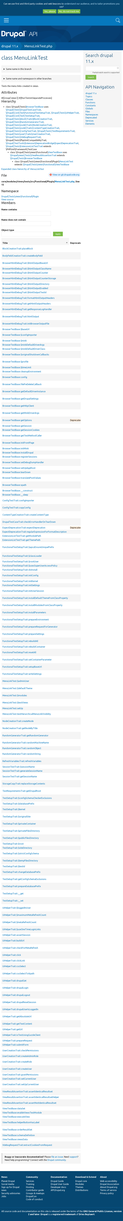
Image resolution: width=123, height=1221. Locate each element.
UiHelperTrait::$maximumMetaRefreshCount (24, 915)
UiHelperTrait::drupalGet (14, 980)
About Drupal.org (108, 1187)
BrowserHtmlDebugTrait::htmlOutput (20, 316)
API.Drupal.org (58, 1190)
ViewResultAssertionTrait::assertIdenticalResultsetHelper (30, 1097)
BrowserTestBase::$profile (15, 361)
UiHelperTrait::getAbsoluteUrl (16, 1016)
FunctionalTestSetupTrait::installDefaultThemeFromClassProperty (35, 598)
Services (89, 120)
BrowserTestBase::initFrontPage (18, 442)
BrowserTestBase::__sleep (15, 494)
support (73, 1157)
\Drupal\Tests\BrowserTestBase (26, 158)
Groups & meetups (35, 1193)
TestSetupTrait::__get (13, 893)
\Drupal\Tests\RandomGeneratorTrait (25, 122)
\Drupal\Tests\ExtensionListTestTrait (24, 146)
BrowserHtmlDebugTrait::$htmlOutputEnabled (25, 288)
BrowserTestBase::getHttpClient (18, 406)
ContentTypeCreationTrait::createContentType (25, 515)
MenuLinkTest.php (38, 46)
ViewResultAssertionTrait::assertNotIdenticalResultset (29, 1103)
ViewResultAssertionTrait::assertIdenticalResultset (27, 1091)
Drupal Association (109, 1184)
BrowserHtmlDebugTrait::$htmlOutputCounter (25, 273)
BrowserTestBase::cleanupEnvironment (21, 371)
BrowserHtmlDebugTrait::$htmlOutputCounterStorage (29, 278)
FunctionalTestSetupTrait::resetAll (19, 652)
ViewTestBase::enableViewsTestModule (22, 1112)
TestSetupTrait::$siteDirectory (17, 848)
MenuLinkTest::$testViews (15, 702)
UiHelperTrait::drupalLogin (15, 988)
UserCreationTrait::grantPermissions (20, 1074)
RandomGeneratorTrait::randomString (21, 754)
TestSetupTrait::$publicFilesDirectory (20, 838)
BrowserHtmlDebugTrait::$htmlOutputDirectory (25, 284)
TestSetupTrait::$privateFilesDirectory (21, 831)
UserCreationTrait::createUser (17, 1069)
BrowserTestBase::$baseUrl (15, 329)
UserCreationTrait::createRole (17, 1061)
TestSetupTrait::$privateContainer (19, 823)
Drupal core (81, 1181)
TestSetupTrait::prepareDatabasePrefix (21, 886)
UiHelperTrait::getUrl (12, 1029)
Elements (90, 124)
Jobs (3, 1196)
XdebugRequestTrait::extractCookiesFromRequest (27, 1145)
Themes (79, 1187)
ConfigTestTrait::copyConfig (16, 507)
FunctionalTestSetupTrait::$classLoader (22, 556)
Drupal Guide (57, 1181)
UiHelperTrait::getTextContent (17, 1023)
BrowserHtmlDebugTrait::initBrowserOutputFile (25, 323)
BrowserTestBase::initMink (15, 448)
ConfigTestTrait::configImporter (18, 500)
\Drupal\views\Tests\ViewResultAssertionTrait (33, 155)
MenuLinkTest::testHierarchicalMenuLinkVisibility (26, 714)
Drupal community (56, 1160)
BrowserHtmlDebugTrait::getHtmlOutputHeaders (26, 303)
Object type (7, 230)
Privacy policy (107, 1193)
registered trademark (64, 1214)
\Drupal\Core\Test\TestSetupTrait (23, 116)
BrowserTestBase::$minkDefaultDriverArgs (23, 345)
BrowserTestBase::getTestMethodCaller (22, 435)
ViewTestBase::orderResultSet (17, 1129)
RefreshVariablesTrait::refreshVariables (21, 761)
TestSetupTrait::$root (13, 843)
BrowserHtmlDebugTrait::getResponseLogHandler (27, 309)
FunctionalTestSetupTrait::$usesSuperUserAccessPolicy (29, 565)
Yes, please (49, 11)
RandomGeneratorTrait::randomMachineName (25, 742)
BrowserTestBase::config (14, 377)
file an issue (57, 1157)
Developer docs (58, 1187)
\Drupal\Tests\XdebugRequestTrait (23, 137)
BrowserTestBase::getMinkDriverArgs (20, 413)
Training (30, 1184)
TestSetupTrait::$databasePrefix (18, 803)
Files (87, 111)
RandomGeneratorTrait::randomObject (21, 748)
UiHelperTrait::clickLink (13, 960)
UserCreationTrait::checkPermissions (20, 1050)
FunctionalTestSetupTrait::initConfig (20, 575)
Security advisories (10, 1193)
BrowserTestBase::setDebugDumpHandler (23, 462)
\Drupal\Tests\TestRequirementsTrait (56, 131)
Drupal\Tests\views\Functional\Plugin (20, 196)
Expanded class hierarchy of (22, 169)
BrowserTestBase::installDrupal (17, 452)
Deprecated (91, 117)
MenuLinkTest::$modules (14, 695)
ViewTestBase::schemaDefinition (18, 1135)
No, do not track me (69, 11)
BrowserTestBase (34, 106)
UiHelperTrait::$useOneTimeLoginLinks (21, 929)
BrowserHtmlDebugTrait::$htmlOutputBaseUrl (25, 263)
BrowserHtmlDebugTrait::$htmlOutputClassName (26, 268)
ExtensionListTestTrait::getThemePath (21, 540)
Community (32, 1177)
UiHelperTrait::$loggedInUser (16, 908)
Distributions (81, 1190)
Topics (88, 96)
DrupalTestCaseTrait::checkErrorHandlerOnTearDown (29, 522)
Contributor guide (35, 1190)
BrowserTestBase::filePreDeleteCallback (22, 384)
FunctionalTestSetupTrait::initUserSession (23, 591)
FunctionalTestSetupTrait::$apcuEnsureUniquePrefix (28, 547)
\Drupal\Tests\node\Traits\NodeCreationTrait (29, 125)
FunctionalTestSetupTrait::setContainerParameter (27, 659)
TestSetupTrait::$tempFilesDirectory (20, 860)
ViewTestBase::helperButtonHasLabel (20, 1122)
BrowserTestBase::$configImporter (19, 335)
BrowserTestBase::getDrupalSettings (20, 398)
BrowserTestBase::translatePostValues (21, 478)
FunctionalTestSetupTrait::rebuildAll (20, 641)
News (4, 1177)
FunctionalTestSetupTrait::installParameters (24, 612)
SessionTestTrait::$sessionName (18, 767)
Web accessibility (108, 1181)
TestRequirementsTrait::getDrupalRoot (21, 791)
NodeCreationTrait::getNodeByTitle (20, 728)
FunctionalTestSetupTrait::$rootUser (20, 561)
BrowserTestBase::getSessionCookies (21, 430)
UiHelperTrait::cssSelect (14, 966)
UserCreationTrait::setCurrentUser (19, 1078)
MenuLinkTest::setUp (12, 708)
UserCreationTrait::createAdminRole (20, 1056)
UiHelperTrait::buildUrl (13, 940)
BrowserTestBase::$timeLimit (16, 367)
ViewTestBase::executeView (16, 1117)
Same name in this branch (18, 69)
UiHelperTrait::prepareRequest (17, 1040)
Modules (79, 1184)
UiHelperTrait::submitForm (15, 1044)
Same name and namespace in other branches (29, 78)
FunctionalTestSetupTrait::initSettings (21, 585)
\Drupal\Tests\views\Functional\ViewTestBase (46, 164)
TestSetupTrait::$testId (13, 866)
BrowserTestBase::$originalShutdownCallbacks (25, 354)
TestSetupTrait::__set (12, 900)
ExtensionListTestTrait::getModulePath (21, 536)
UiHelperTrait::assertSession (16, 935)
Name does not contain (13, 220)
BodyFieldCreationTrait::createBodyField (22, 255)
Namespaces (91, 114)
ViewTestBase (55, 152)
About (103, 1177)
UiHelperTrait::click (11, 955)
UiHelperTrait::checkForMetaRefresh (20, 948)
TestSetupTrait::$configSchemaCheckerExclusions (27, 798)
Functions (90, 102)
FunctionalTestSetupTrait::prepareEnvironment (25, 619)
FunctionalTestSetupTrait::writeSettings (22, 674)
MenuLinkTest (66, 161)
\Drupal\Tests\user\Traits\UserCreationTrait (28, 134)
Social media (7, 1184)
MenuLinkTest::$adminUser (15, 681)
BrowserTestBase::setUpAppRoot (18, 468)
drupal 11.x (9, 46)
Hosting (30, 1187)
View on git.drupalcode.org (65, 174)
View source (7, 199)
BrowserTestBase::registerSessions (19, 456)
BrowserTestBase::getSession (17, 426)
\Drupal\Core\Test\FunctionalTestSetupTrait (28, 113)
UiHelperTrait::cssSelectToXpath (18, 973)
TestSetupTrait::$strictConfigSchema (20, 853)
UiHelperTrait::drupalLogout (16, 995)
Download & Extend (85, 1177)
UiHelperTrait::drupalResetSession (19, 1002)
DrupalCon (31, 1196)
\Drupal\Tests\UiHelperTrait (65, 113)
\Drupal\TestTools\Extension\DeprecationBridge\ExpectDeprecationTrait (42, 143)
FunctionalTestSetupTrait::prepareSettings (23, 634)
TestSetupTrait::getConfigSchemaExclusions (24, 879)
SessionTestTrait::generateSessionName (22, 771)
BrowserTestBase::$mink (14, 340)
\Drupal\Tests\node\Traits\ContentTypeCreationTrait (32, 128)
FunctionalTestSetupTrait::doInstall (19, 570)
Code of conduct (34, 1199)
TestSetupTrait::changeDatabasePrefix (21, 872)
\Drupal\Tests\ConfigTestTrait (21, 131)
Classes (89, 99)
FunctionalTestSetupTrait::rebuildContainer (23, 646)
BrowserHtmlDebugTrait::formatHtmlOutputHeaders (28, 298)
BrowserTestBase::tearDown (16, 472)
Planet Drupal (8, 1181)
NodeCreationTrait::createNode (18, 721)
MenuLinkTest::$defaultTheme (17, 688)
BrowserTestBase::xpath (14, 485)
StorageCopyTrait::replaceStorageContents (23, 783)
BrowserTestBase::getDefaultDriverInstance (23, 391)
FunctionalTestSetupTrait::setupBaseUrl (22, 667)
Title (35, 242)
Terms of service (108, 1190)
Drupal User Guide (60, 1184)
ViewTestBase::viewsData (15, 1139)
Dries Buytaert (87, 1214)
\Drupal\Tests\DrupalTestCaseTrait (23, 110)
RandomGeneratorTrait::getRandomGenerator (25, 735)
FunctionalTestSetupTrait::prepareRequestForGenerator (30, 626)
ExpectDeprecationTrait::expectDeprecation (23, 527)
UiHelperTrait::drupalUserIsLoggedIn (20, 1009)
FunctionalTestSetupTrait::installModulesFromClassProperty (32, 605)
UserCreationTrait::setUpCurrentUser (20, 1084)
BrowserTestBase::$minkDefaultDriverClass (23, 349)
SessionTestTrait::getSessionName (19, 776)
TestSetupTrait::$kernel (13, 809)
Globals (89, 108)
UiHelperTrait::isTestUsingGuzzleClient (21, 1035)
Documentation (59, 1177)
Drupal (44, 1214)
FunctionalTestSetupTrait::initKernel (20, 581)
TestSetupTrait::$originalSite (16, 816)
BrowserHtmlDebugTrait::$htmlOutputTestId (24, 292)
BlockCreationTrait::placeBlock (17, 248)
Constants (90, 105)
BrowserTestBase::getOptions (17, 420)
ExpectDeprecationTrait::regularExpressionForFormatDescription (34, 532)
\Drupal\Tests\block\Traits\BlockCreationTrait (29, 119)
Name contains (9, 209)
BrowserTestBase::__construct (17, 490)
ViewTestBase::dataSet (13, 1108)
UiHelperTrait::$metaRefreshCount (19, 922)
